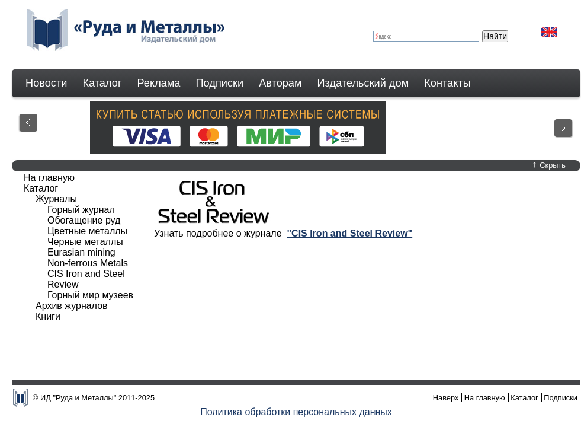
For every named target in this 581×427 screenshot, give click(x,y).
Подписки (220, 83)
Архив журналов (72, 306)
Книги (48, 316)
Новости (46, 83)
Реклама (159, 83)
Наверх (446, 397)
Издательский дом (363, 83)
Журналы (56, 199)
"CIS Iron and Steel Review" (349, 233)
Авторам (280, 83)
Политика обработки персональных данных (296, 412)
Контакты (447, 83)
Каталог (101, 83)
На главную (49, 178)
